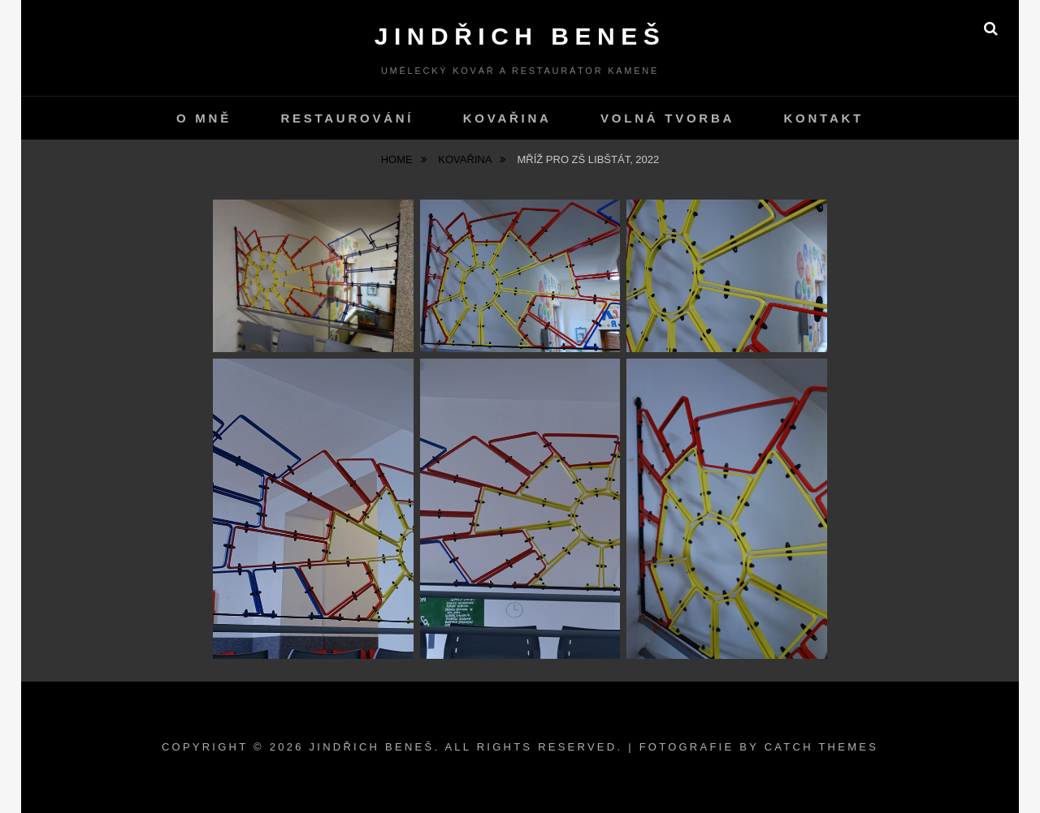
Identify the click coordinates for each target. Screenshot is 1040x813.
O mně (204, 118)
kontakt (824, 118)
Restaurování (347, 118)
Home (398, 159)
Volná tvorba (667, 118)
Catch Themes (821, 747)
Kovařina (507, 118)
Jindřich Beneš (520, 36)
